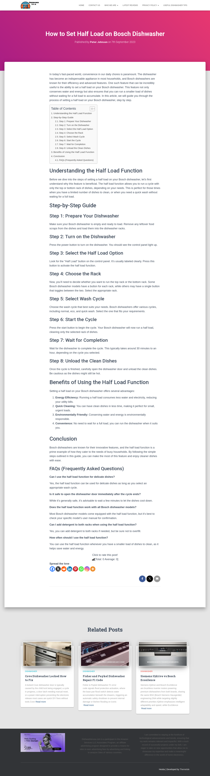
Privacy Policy (150, 5)
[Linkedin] (69, 568)
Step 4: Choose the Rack (72, 132)
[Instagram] (87, 568)
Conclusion (59, 156)
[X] (58, 568)
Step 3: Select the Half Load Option (77, 129)
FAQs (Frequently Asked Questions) (77, 160)
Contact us (94, 5)
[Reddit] (63, 568)
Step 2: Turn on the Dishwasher (75, 125)
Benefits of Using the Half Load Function (75, 152)
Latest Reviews (130, 5)
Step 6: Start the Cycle (70, 140)
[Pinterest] (75, 568)
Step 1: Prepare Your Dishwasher (76, 121)
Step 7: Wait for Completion (73, 144)
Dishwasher (31, 671)
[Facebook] (52, 568)
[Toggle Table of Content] (93, 108)
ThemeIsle (184, 769)
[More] (92, 568)
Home (81, 5)
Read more (41, 702)
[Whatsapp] (81, 568)
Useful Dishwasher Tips (175, 5)
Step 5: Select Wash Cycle (72, 136)
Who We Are (111, 5)
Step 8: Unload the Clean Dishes (75, 148)
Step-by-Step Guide (64, 117)
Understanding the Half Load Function (74, 113)
